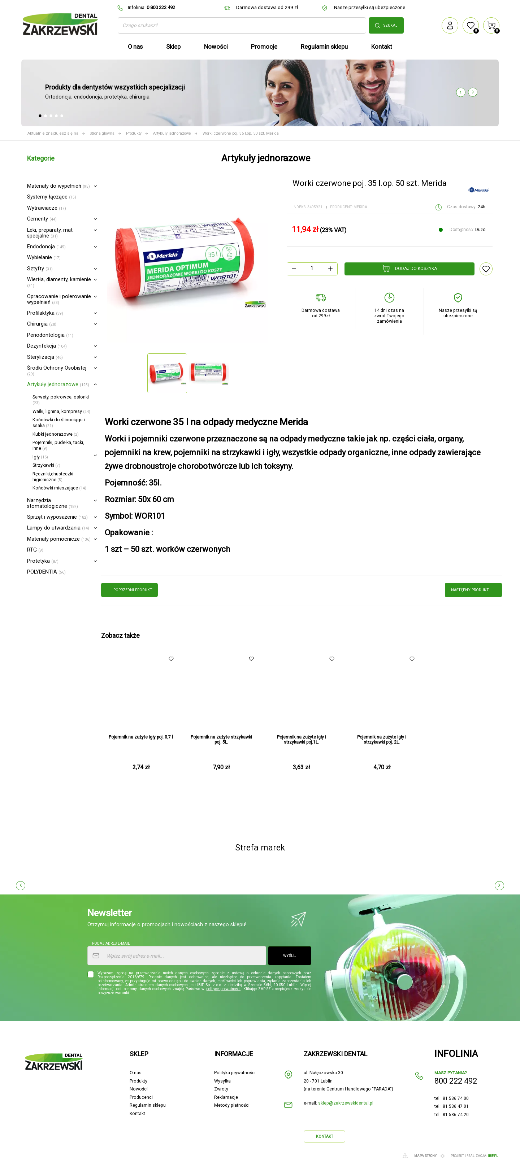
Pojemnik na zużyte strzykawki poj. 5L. (221, 740)
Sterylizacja (45, 357)
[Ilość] (312, 269)
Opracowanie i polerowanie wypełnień (59, 299)
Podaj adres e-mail (111, 943)
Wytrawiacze (46, 208)
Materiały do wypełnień (58, 186)
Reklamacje (226, 1097)
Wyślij (289, 955)
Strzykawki (46, 465)
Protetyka (42, 561)
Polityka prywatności (235, 1072)
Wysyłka (222, 1081)
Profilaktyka (45, 313)
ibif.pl (493, 1156)
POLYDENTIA (46, 572)
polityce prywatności (223, 989)
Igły (40, 457)
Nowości (139, 1089)
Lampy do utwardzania (58, 528)
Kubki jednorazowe (55, 434)
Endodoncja (46, 247)
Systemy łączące (51, 197)
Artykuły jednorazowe (58, 385)
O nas (136, 1072)
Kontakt (137, 1113)
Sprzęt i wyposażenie (57, 517)
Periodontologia (50, 335)
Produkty (138, 1081)
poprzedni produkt (130, 589)
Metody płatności (232, 1105)
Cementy (42, 219)
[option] (188, 262)
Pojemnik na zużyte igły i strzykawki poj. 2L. (381, 740)
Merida (360, 207)
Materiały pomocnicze (59, 539)
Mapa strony (425, 1156)
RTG (35, 550)
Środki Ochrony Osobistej (56, 370)
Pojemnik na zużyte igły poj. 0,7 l (141, 737)
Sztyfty (40, 269)
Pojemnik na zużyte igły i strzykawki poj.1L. (301, 740)
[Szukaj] (242, 25)
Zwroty (221, 1089)
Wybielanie (44, 257)
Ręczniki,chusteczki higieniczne (52, 476)
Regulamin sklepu (148, 1105)
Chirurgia (41, 324)
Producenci (141, 1097)
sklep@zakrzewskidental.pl (345, 1103)
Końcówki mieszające (59, 488)
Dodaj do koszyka (409, 269)
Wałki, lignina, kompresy (61, 411)
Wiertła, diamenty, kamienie (59, 282)
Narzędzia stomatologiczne (52, 503)
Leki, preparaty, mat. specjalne (50, 233)
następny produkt (473, 589)
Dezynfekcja (47, 346)
